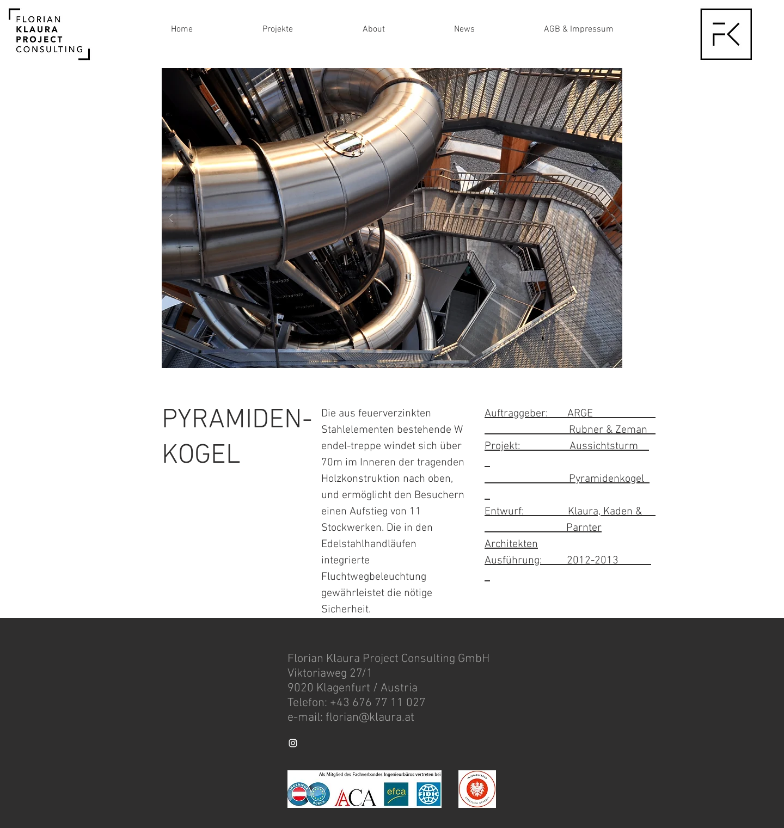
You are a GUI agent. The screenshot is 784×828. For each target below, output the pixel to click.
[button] (392, 218)
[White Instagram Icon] (292, 743)
